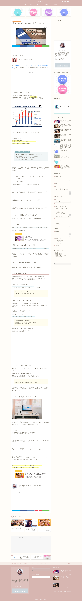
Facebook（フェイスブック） (63, 213)
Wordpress (63, 211)
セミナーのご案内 (47, 4)
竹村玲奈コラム (63, 228)
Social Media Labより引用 (18, 129)
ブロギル (63, 209)
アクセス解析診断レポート (63, 194)
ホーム (25, 4)
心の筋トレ (41, 1)
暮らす (63, 180)
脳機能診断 (63, 236)
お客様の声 (63, 231)
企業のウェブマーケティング (63, 208)
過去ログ (63, 245)
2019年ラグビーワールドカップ (63, 241)
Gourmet (63, 224)
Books (63, 223)
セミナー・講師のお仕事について (63, 188)
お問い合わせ (55, 4)
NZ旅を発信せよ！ (63, 243)
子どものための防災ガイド (58, 256)
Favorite (63, 222)
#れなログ (63, 218)
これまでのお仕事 (63, 240)
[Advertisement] (30, 51)
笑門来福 (63, 201)
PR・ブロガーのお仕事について (63, 189)
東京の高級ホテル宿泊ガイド (59, 253)
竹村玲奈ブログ (56, 252)
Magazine (63, 178)
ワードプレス (63, 192)
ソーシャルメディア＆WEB (63, 206)
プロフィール (31, 4)
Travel (63, 226)
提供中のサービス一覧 (63, 234)
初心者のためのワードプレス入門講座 (60, 255)
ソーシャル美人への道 (63, 215)
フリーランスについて (63, 203)
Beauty (63, 220)
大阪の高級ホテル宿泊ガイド (59, 254)
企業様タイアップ (63, 238)
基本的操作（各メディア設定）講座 (63, 216)
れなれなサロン (63, 176)
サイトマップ (63, 183)
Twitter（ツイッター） (63, 212)
